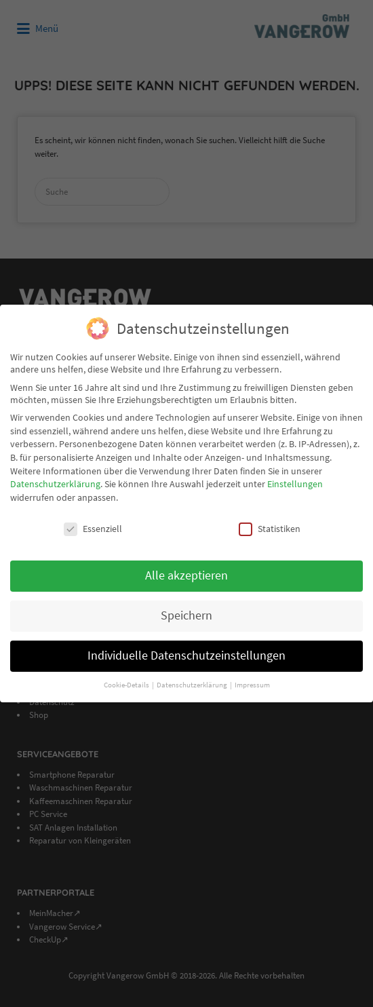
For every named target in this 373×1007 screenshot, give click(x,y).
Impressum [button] (252, 685)
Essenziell (93, 528)
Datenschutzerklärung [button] (193, 685)
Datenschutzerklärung (55, 484)
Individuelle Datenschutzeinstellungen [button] (186, 655)
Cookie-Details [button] (127, 685)
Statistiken (269, 528)
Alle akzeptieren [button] (186, 575)
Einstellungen (295, 484)
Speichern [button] (186, 615)
